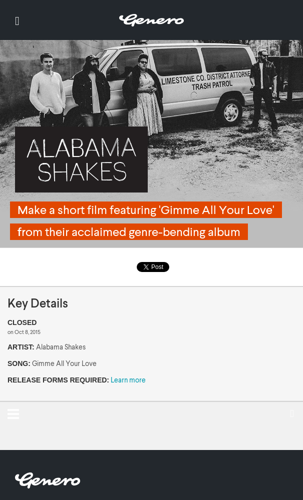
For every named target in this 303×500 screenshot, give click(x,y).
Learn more (128, 380)
